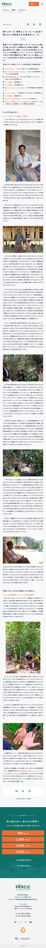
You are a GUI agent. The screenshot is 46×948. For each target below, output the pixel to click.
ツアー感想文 (8, 82)
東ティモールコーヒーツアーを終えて (15, 88)
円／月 (23, 833)
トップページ (6, 10)
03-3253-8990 (24, 914)
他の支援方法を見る (24, 866)
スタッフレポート (22, 10)
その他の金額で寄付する (24, 860)
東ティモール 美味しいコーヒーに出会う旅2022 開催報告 (21, 101)
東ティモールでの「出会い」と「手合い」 (15, 72)
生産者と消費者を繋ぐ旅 (11, 77)
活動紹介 (13, 10)
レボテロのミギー (10, 69)
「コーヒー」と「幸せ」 (10, 93)
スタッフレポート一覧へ (23, 799)
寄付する (32, 4)
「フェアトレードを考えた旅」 (12, 99)
